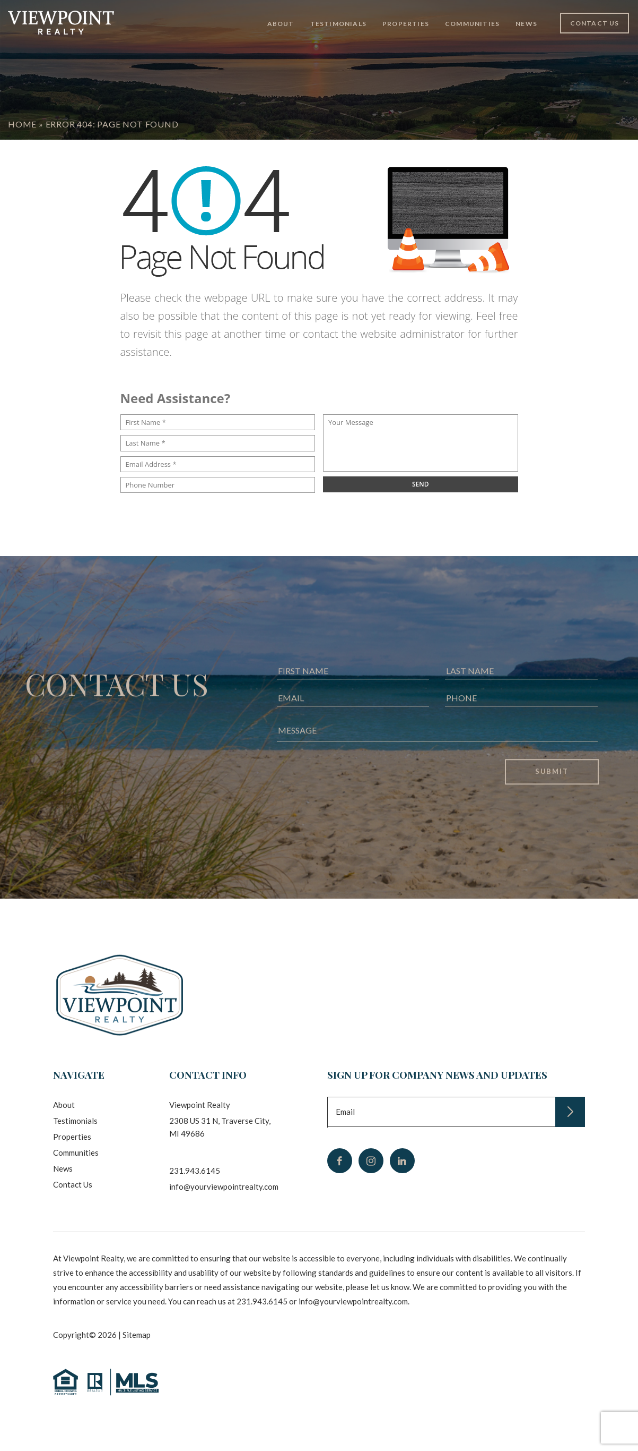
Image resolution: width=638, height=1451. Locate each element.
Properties (405, 24)
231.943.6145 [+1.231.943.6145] (194, 1170)
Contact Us (594, 23)
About (280, 24)
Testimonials (338, 24)
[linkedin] (402, 1160)
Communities (472, 24)
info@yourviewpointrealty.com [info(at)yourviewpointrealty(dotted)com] (223, 1186)
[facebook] (339, 1160)
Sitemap (137, 1334)
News (526, 24)
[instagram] (371, 1160)
